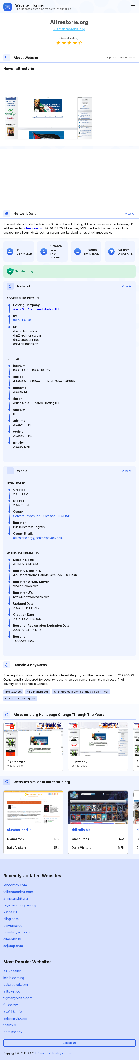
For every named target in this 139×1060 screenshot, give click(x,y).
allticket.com (13, 991)
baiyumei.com (14, 925)
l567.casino (12, 971)
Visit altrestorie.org (69, 29)
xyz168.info (12, 1011)
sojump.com (13, 946)
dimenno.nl (12, 939)
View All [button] (130, 213)
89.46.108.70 (22, 320)
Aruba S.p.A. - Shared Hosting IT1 (36, 309)
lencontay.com (15, 885)
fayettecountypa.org (19, 905)
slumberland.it (19, 830)
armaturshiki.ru (15, 898)
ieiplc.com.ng (13, 978)
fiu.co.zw (10, 1005)
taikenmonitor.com (18, 892)
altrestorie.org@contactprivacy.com (38, 538)
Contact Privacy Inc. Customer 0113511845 (42, 516)
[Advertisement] (69, 83)
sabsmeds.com (15, 1018)
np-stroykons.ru (16, 932)
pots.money (12, 1032)
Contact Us (69, 1042)
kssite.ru (10, 912)
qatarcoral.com (15, 984)
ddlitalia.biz (81, 830)
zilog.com (11, 919)
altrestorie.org (33, 228)
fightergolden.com (17, 998)
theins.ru (10, 1025)
